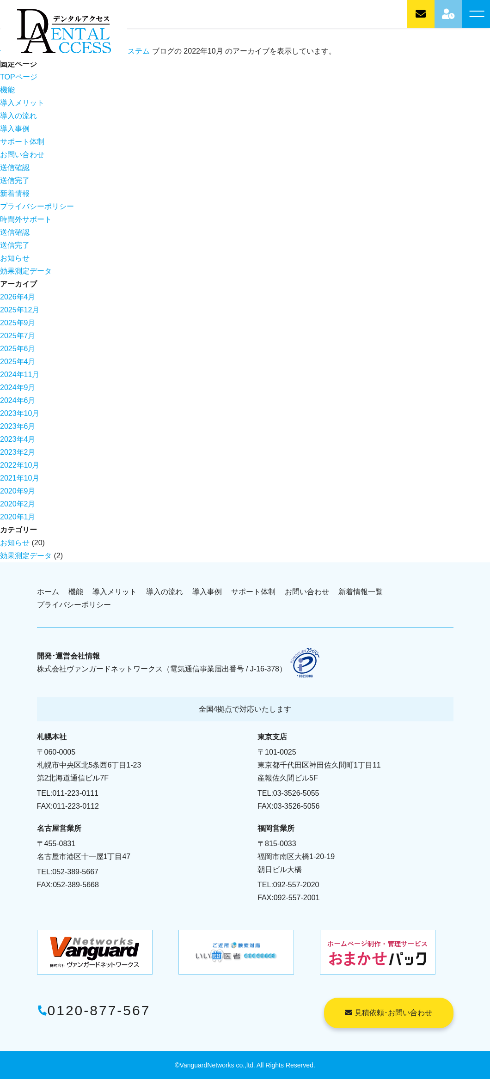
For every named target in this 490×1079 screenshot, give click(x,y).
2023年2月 (18, 452)
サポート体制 (22, 142)
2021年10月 (19, 478)
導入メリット (22, 103)
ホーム (48, 592)
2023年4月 (18, 439)
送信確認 (15, 167)
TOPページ (18, 77)
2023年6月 (18, 426)
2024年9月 (18, 387)
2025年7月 (18, 336)
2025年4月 (18, 362)
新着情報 (15, 193)
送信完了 (15, 180)
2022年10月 (19, 465)
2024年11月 (19, 374)
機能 (7, 90)
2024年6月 (18, 400)
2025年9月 (18, 323)
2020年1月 (18, 517)
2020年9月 (18, 491)
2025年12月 (19, 310)
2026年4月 (18, 297)
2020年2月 (18, 504)
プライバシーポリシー (37, 206)
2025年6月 (18, 349)
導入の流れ (18, 116)
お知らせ (15, 258)
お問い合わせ (22, 154)
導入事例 (15, 129)
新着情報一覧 (360, 592)
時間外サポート (26, 219)
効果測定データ (26, 271)
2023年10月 (19, 413)
